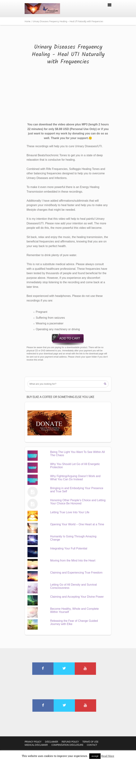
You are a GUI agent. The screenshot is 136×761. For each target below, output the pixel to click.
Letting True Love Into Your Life (69, 512)
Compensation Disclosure (67, 744)
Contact (92, 744)
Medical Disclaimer (36, 744)
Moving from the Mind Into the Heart (72, 560)
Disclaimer (51, 741)
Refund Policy (70, 741)
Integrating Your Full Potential (68, 548)
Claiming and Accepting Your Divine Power (77, 596)
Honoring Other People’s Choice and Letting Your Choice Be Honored (78, 502)
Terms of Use (90, 741)
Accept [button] (94, 756)
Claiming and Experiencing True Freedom (76, 572)
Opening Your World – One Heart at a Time (77, 524)
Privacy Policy (33, 741)
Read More (107, 756)
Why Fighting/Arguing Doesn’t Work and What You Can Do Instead (75, 478)
